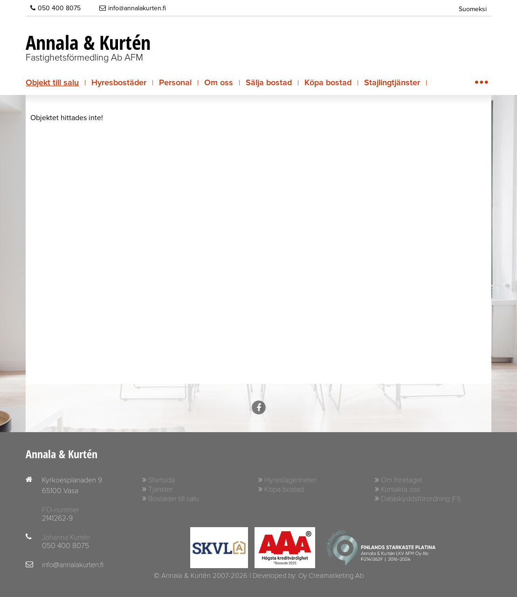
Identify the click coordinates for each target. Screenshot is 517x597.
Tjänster (160, 489)
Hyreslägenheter (290, 480)
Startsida (161, 480)
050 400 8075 (55, 8)
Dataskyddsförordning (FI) (420, 498)
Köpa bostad (328, 82)
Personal (175, 82)
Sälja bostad (269, 82)
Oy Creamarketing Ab (331, 575)
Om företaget (401, 480)
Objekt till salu (52, 82)
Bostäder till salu (173, 498)
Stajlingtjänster (392, 82)
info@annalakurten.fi (132, 8)
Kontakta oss (400, 489)
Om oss (218, 82)
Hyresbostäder (118, 82)
